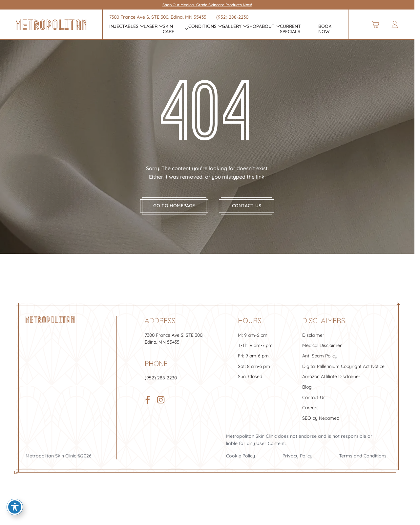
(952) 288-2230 (232, 17)
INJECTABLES (123, 26)
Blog (307, 391)
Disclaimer (313, 339)
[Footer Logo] (50, 324)
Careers (310, 412)
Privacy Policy (297, 460)
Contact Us (314, 401)
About (267, 26)
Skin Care (168, 29)
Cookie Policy (240, 460)
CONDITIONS (202, 26)
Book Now (324, 29)
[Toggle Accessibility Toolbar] (15, 507)
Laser (151, 26)
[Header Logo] (51, 24)
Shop (253, 26)
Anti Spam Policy (319, 360)
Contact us (247, 210)
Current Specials (290, 29)
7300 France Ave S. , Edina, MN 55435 (157, 17)
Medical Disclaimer (322, 350)
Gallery (232, 26)
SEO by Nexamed (320, 422)
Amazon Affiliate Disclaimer (331, 381)
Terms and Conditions (363, 460)
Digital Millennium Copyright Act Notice (343, 370)
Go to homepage (174, 210)
